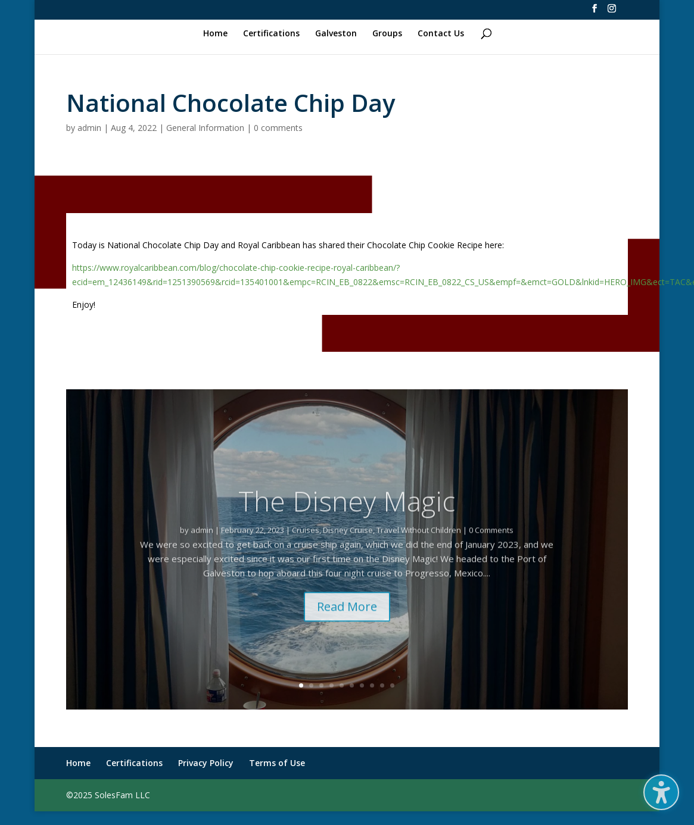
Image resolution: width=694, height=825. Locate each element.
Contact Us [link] (441, 34)
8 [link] (372, 685)
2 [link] (311, 685)
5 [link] (342, 685)
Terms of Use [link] (277, 762)
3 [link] (321, 685)
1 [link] (301, 685)
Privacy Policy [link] (206, 762)
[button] (661, 792)
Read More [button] (347, 620)
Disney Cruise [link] (348, 543)
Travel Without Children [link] (418, 543)
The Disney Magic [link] (346, 514)
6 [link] (352, 685)
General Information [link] (205, 127)
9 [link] (382, 685)
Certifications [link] (271, 34)
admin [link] (89, 127)
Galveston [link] (336, 34)
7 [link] (362, 685)
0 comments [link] (278, 127)
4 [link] (331, 685)
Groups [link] (387, 34)
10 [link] (392, 685)
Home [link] (215, 34)
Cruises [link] (305, 543)
